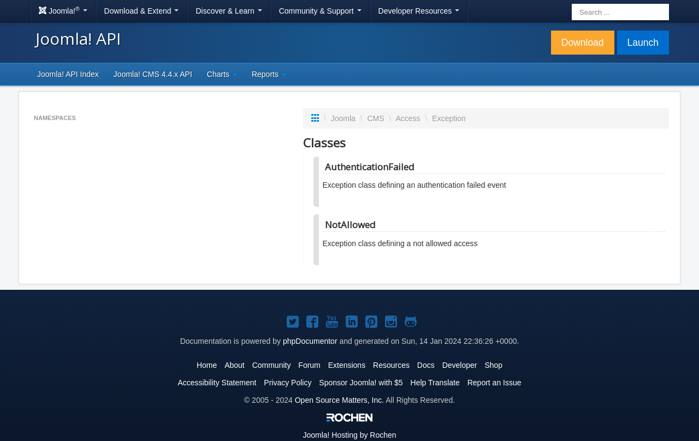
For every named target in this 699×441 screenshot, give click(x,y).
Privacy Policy (287, 382)
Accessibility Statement (216, 382)
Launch (643, 42)
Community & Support (320, 11)
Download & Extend (141, 11)
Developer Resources (419, 11)
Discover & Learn (229, 11)
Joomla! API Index (68, 74)
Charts (222, 74)
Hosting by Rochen (349, 435)
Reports (269, 74)
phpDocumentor (310, 341)
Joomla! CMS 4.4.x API (153, 74)
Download (582, 42)
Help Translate (435, 382)
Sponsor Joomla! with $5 (360, 382)
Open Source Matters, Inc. (339, 400)
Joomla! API (78, 38)
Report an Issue (494, 382)
